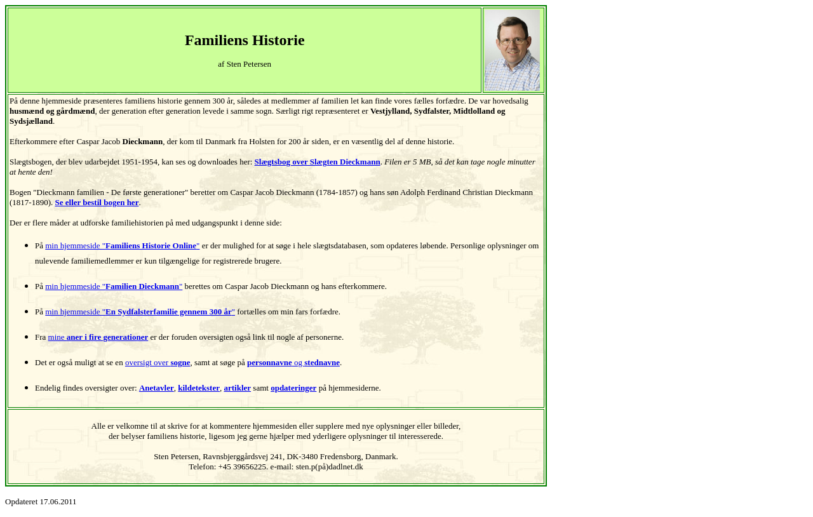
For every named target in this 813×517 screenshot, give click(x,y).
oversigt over (158, 362)
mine (98, 337)
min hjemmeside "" (122, 245)
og (293, 362)
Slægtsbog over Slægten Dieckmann (317, 161)
